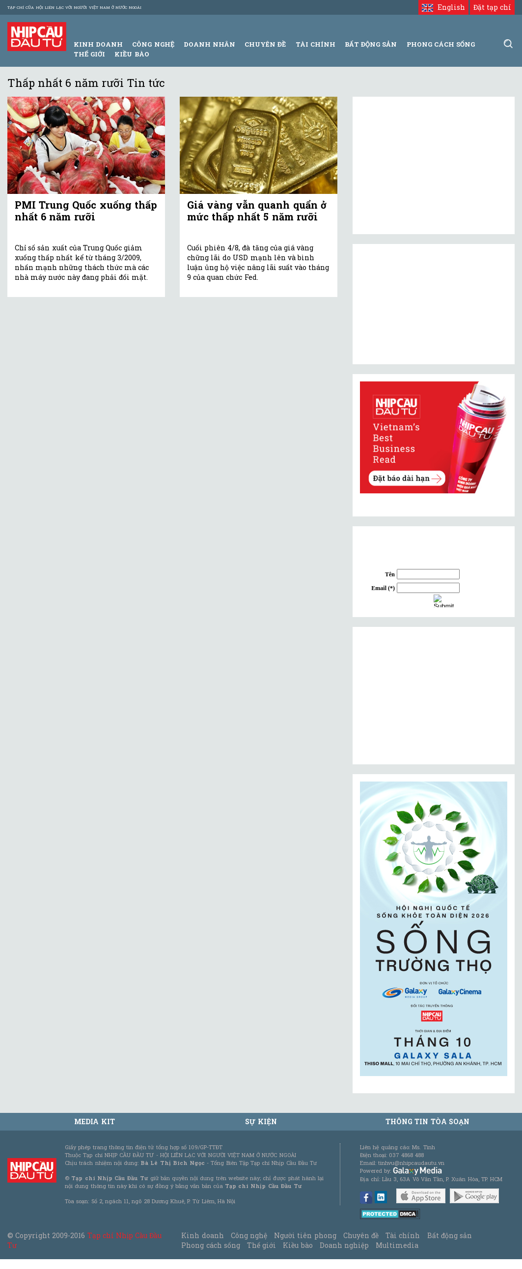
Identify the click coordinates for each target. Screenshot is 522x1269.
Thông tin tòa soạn (427, 1121)
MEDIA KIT (94, 1121)
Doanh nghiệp (344, 1245)
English (443, 7)
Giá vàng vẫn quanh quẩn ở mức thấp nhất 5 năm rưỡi (257, 210)
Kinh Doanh (98, 44)
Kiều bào (131, 54)
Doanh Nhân (209, 44)
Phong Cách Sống (441, 44)
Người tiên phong (305, 1235)
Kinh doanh (202, 1235)
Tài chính (402, 1235)
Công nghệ (249, 1235)
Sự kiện (260, 1121)
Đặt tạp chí (492, 7)
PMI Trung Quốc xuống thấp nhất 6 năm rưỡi (86, 210)
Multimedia (397, 1245)
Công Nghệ (153, 44)
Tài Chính (315, 44)
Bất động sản (371, 44)
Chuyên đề (265, 44)
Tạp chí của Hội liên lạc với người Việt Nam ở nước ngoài (74, 7)
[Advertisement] (433, 695)
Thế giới (89, 54)
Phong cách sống (210, 1245)
